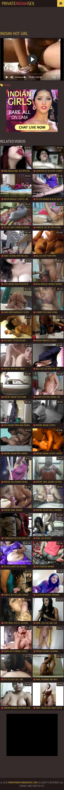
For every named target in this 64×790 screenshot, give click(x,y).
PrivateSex (18, 3)
